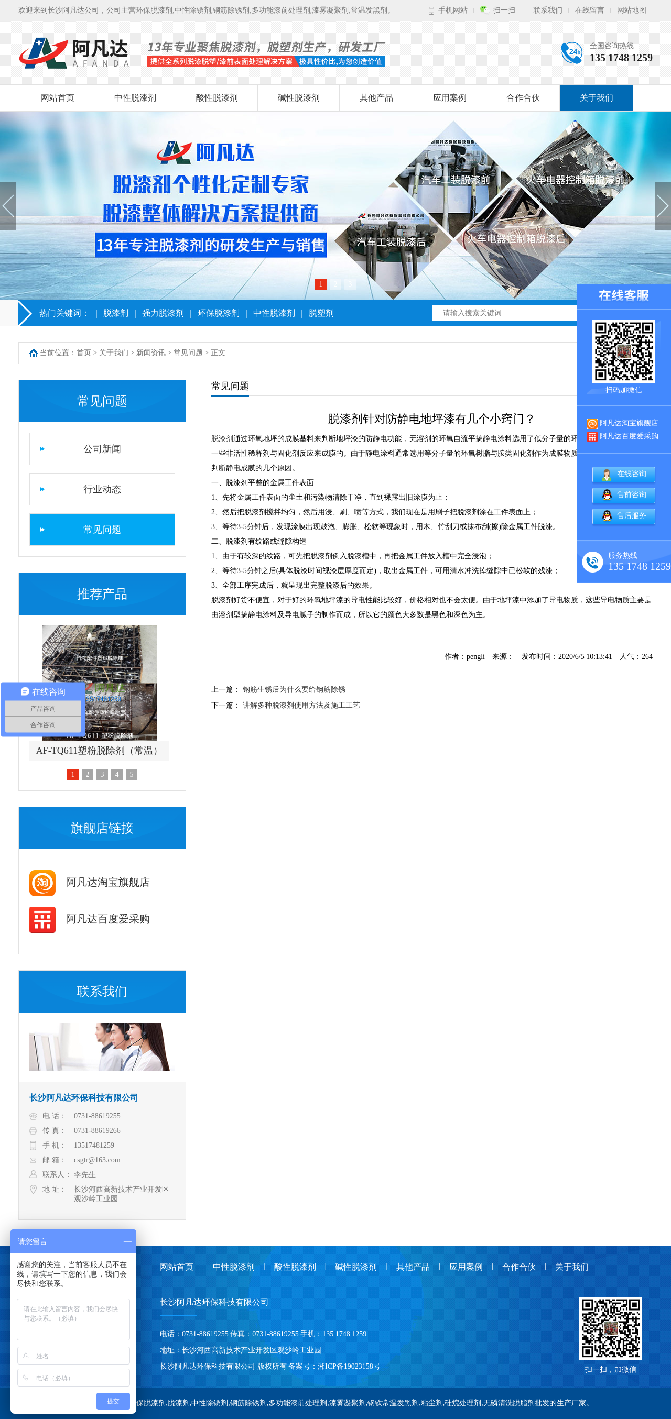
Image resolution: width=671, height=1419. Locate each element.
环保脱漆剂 (219, 313)
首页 (84, 353)
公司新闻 (102, 449)
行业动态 (102, 489)
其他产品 (376, 97)
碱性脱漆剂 (299, 97)
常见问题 (188, 353)
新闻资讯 (151, 353)
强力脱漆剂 (163, 313)
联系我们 (547, 10)
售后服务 (631, 516)
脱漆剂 (115, 313)
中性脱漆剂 (135, 97)
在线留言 (589, 10)
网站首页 (57, 97)
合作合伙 (523, 97)
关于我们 (596, 97)
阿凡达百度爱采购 (89, 919)
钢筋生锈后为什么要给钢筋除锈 (294, 690)
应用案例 (450, 97)
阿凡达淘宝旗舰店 (89, 882)
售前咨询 (631, 495)
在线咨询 (631, 474)
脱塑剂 (321, 313)
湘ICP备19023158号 (349, 1366)
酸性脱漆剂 (217, 97)
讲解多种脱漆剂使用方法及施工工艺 (301, 705)
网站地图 (631, 10)
